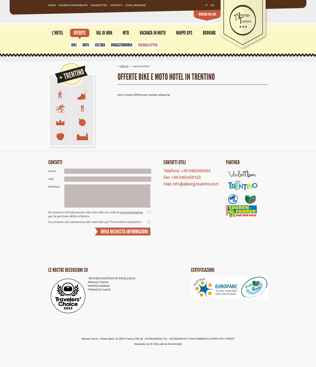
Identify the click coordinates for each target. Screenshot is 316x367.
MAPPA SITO (217, 338)
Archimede (176, 344)
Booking (209, 33)
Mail (51, 179)
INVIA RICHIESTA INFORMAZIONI (124, 231)
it (206, 5)
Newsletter (99, 5)
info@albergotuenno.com (195, 183)
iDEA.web (158, 344)
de (212, 5)
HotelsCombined (99, 285)
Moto (86, 45)
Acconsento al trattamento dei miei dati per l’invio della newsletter (95, 222)
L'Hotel (57, 33)
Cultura (100, 45)
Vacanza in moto (153, 33)
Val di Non (104, 33)
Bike (74, 45)
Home (52, 5)
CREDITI (230, 338)
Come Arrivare (135, 5)
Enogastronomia (121, 45)
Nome (52, 171)
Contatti (116, 5)
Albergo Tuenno (98, 282)
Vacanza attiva (148, 45)
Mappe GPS (184, 33)
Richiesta (54, 186)
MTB (126, 33)
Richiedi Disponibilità (73, 5)
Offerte (80, 33)
